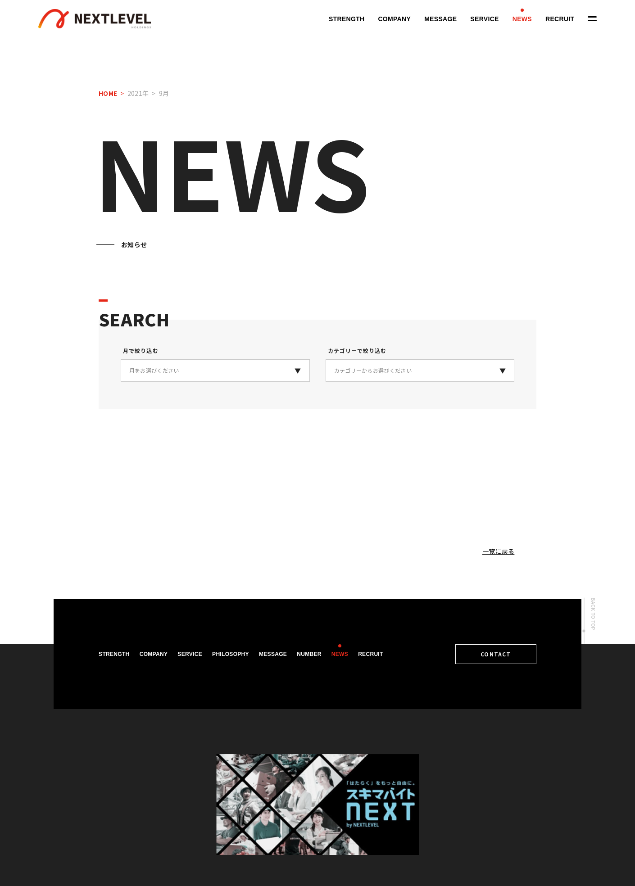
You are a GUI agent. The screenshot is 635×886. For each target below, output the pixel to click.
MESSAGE (440, 19)
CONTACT (496, 654)
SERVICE (484, 19)
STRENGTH (347, 19)
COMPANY (394, 19)
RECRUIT (559, 19)
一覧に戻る (498, 551)
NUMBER (309, 654)
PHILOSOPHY (230, 654)
